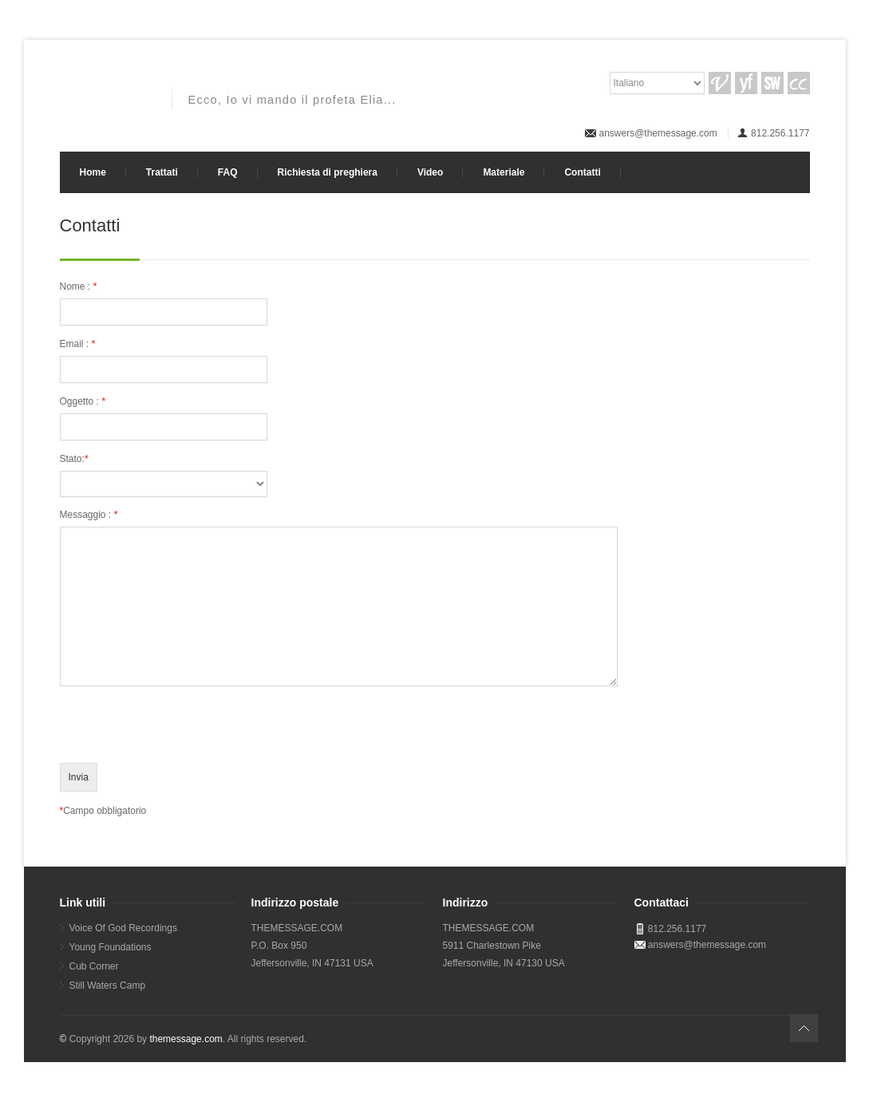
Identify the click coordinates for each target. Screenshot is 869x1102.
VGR (720, 83)
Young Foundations (110, 947)
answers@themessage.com (658, 133)
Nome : (78, 286)
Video (430, 172)
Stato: (74, 458)
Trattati (162, 172)
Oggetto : (83, 401)
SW (772, 83)
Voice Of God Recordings (123, 928)
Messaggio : (89, 514)
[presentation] (181, 729)
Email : (78, 344)
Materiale (503, 172)
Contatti (582, 172)
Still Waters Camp (107, 985)
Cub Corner (94, 966)
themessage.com (185, 1039)
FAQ (228, 172)
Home (93, 172)
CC (799, 83)
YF (746, 83)
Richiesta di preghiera (327, 172)
